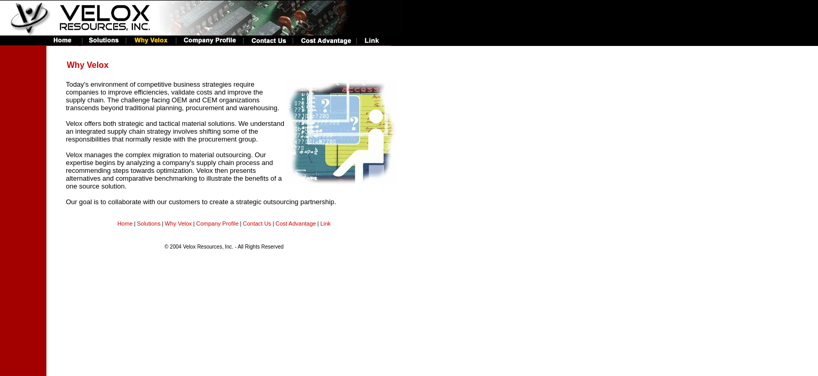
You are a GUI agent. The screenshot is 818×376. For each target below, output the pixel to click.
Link (325, 223)
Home (125, 223)
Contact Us (257, 223)
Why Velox (178, 223)
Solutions (148, 223)
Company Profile (217, 223)
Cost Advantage (295, 223)
